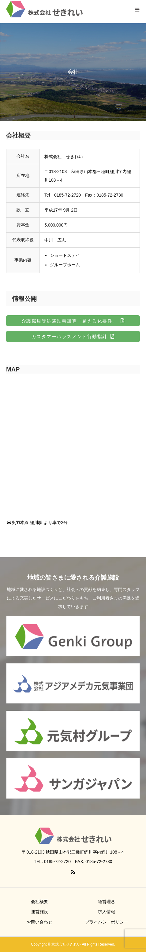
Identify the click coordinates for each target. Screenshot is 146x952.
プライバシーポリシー (106, 922)
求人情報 (106, 911)
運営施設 (39, 911)
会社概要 (39, 901)
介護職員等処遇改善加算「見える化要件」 (69, 320)
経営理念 (106, 901)
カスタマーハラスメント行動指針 (69, 336)
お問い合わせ (39, 922)
